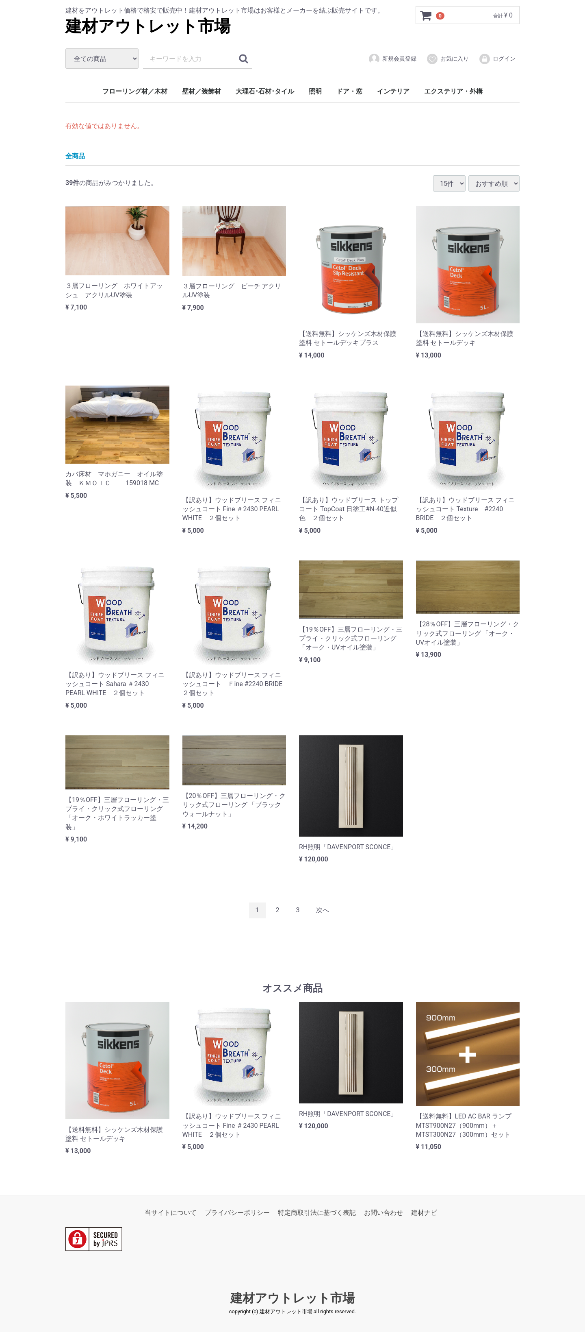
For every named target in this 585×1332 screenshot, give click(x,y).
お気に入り (447, 59)
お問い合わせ (383, 1212)
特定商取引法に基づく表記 (317, 1212)
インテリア (393, 91)
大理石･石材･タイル (265, 91)
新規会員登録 (392, 59)
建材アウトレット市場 (147, 26)
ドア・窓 (349, 91)
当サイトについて (171, 1212)
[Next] (323, 910)
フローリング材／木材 (134, 91)
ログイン (497, 59)
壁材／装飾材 (201, 91)
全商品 (75, 155)
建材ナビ (424, 1212)
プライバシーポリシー (237, 1212)
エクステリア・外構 (453, 91)
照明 (315, 91)
